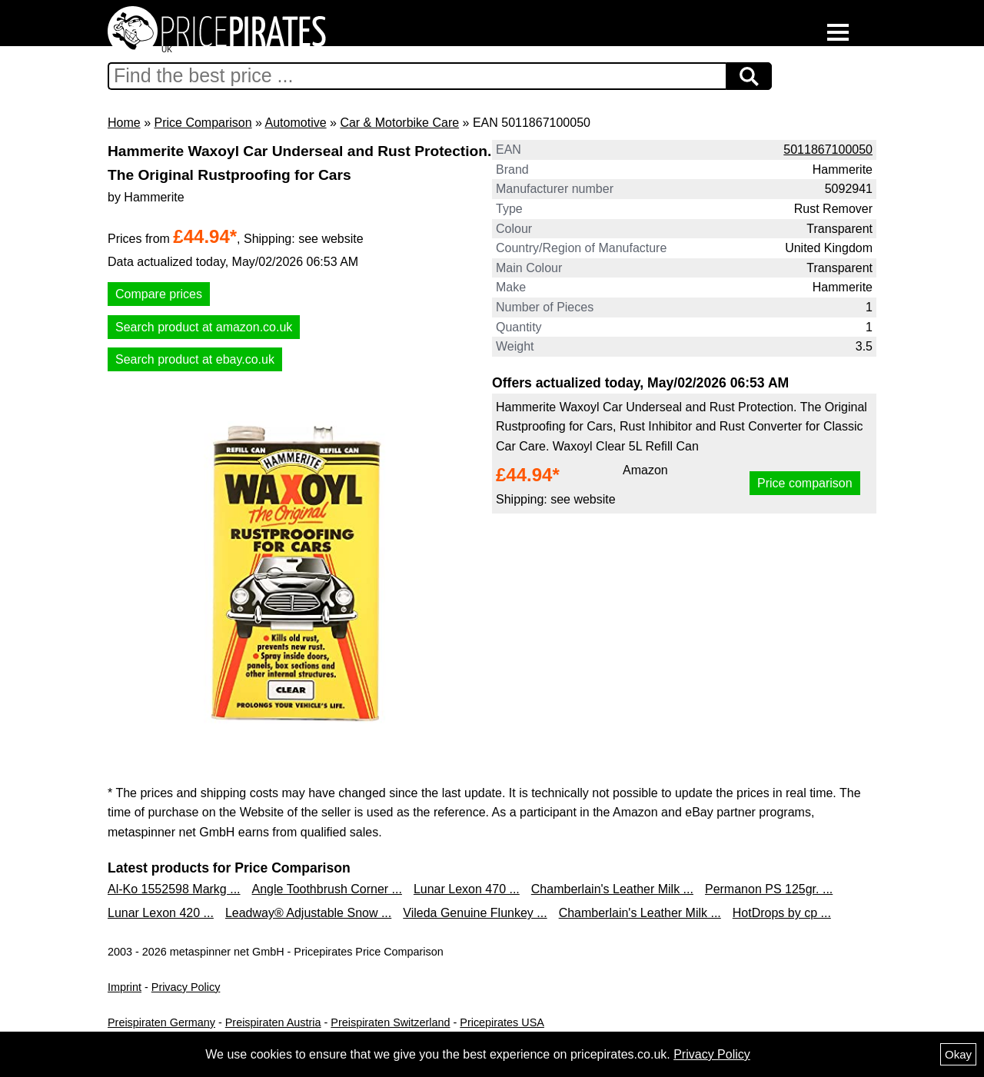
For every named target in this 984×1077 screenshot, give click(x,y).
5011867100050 (828, 149)
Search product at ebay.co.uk (194, 359)
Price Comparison (202, 122)
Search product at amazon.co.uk (203, 327)
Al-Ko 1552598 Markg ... (174, 889)
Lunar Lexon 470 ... (467, 889)
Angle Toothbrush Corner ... (327, 889)
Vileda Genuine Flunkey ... (475, 912)
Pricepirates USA (502, 1022)
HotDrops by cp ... (782, 912)
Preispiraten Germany (161, 1022)
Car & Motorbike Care (399, 122)
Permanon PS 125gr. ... (769, 889)
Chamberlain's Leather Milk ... (612, 889)
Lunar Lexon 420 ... (161, 912)
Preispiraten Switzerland (390, 1022)
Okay (958, 1054)
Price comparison (805, 483)
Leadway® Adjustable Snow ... (308, 912)
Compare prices (158, 294)
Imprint (124, 987)
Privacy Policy (186, 987)
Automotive (296, 122)
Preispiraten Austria (273, 1022)
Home (124, 122)
